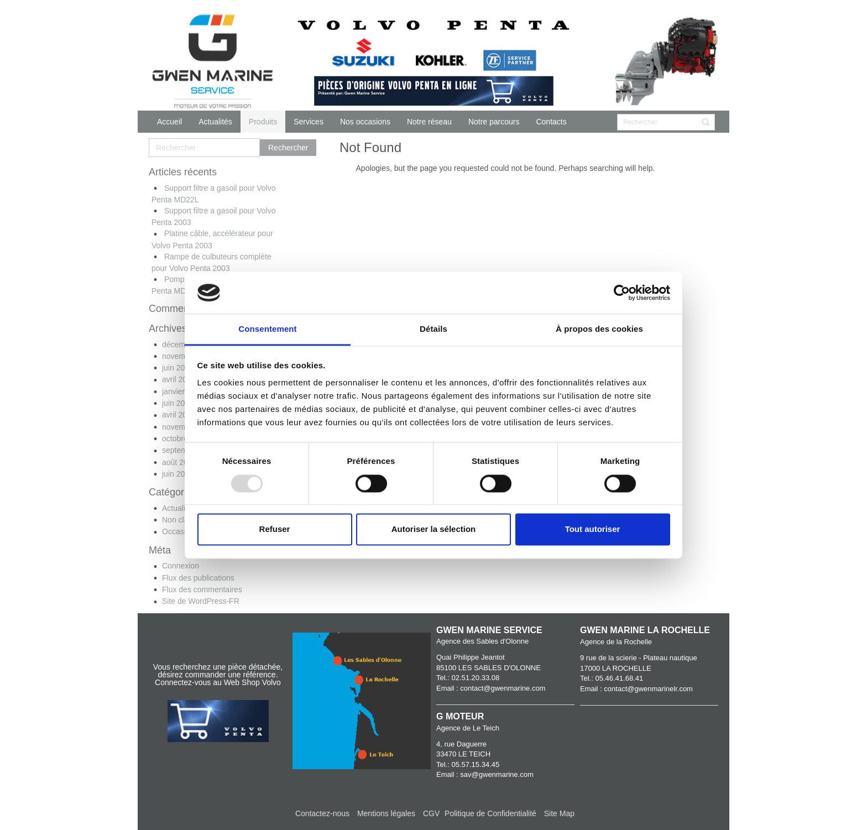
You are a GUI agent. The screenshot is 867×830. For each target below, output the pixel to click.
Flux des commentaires (202, 589)
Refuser (274, 529)
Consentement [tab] (267, 329)
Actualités (179, 508)
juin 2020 (178, 473)
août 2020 (179, 462)
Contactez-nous (322, 813)
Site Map (559, 813)
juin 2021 (178, 403)
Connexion (180, 565)
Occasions (180, 531)
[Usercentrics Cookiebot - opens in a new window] (621, 292)
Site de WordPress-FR (200, 601)
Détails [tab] (433, 329)
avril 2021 (179, 414)
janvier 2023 (183, 391)
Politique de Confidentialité (490, 813)
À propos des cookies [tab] (599, 329)
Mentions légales (386, 813)
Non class (179, 519)
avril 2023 (179, 379)
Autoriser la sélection (433, 529)
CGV (432, 813)
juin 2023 (178, 367)
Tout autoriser (592, 529)
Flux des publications (198, 577)
